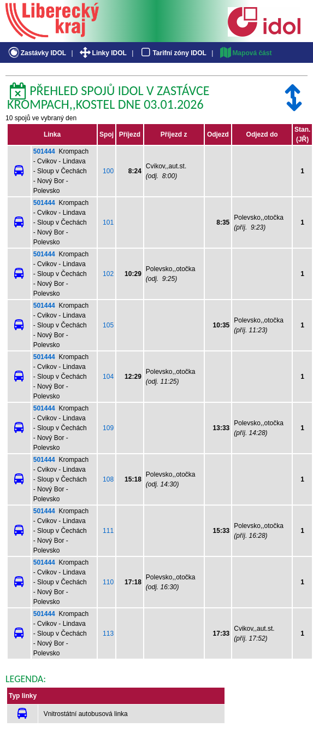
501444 (44, 151)
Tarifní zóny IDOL (172, 53)
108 (108, 479)
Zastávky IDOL (36, 53)
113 (108, 633)
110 (108, 582)
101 (108, 222)
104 (108, 376)
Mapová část (245, 53)
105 (108, 325)
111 (108, 531)
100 (108, 171)
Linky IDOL (102, 53)
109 (108, 428)
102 (108, 274)
